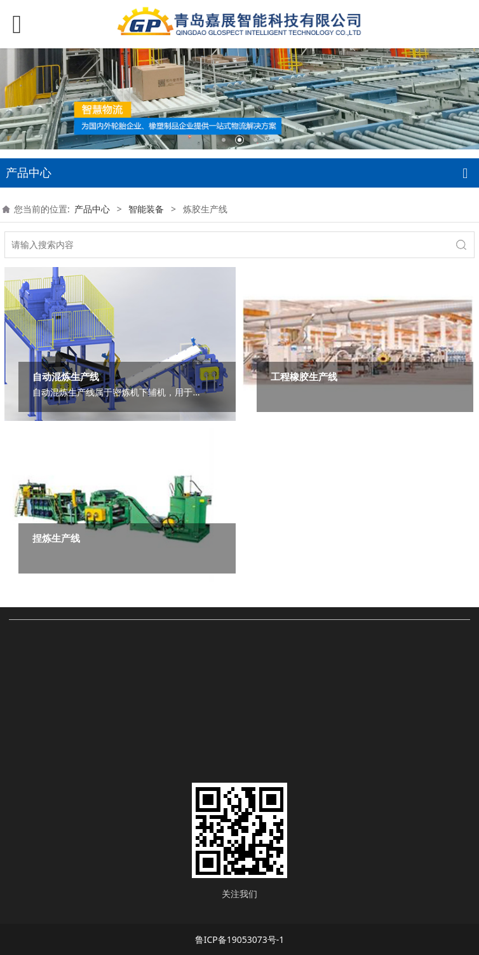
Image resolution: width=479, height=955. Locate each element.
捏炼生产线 (56, 538)
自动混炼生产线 (65, 376)
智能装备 (146, 209)
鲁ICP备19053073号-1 (240, 939)
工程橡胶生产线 (304, 376)
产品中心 (92, 209)
